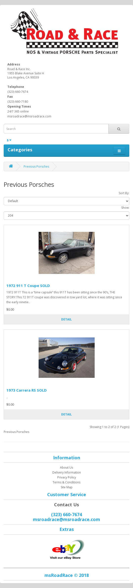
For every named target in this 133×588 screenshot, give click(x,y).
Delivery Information (66, 472)
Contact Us (66, 505)
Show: (125, 208)
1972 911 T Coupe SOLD (28, 285)
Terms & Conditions (66, 482)
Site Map (67, 487)
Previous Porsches (36, 166)
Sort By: (124, 193)
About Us (66, 467)
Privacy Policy (66, 477)
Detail (66, 319)
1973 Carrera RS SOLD (26, 390)
